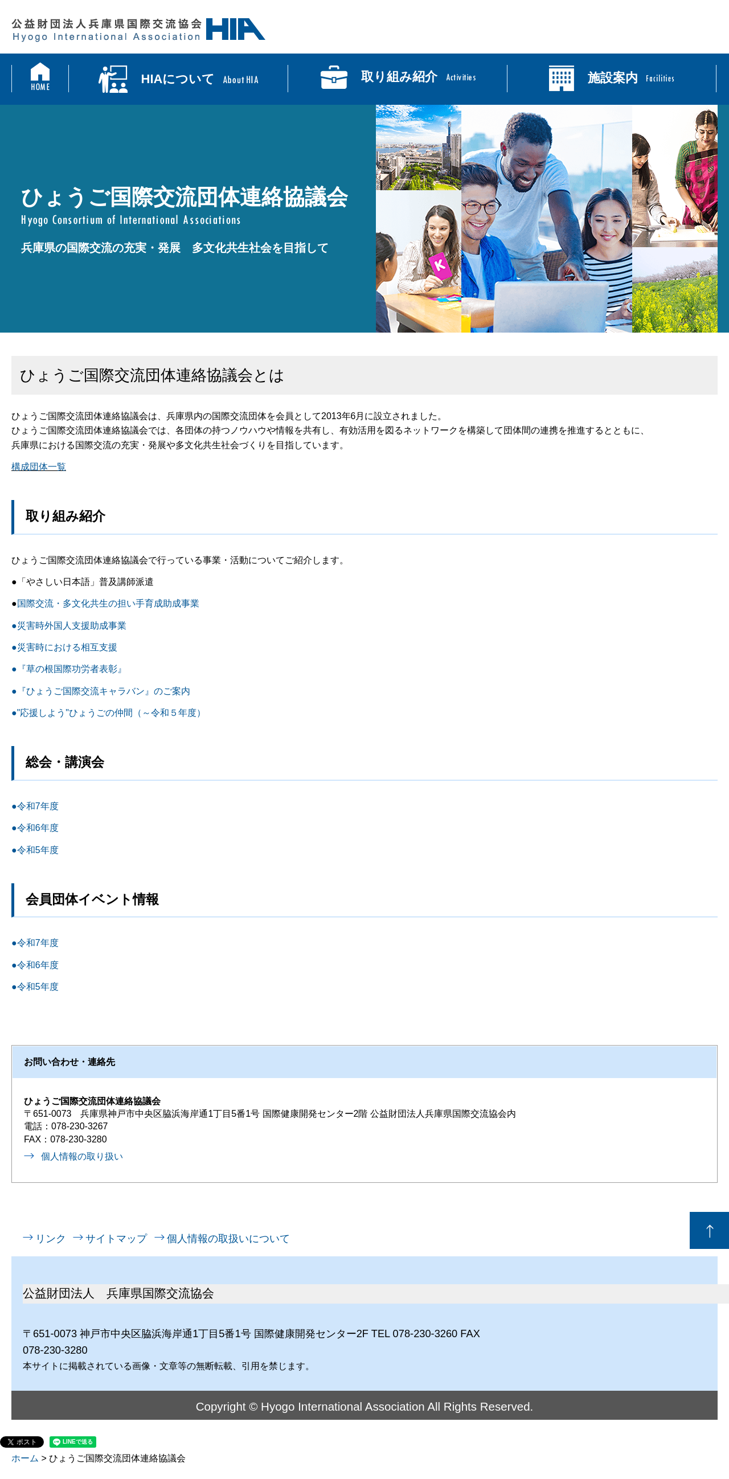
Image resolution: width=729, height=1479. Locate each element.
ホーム (25, 1458)
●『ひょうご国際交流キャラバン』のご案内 (100, 691)
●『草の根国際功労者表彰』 (68, 669)
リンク (50, 1238)
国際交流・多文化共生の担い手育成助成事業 (108, 603)
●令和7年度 (35, 806)
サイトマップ (116, 1238)
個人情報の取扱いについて (228, 1238)
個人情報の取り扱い (82, 1156)
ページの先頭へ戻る (709, 1230)
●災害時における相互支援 (64, 647)
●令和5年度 (35, 850)
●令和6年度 (35, 828)
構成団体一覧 (38, 467)
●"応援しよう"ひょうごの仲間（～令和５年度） (108, 713)
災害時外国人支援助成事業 (71, 625)
